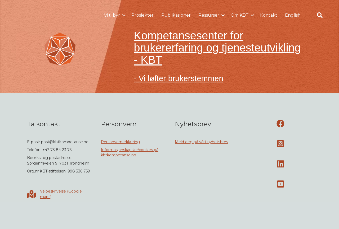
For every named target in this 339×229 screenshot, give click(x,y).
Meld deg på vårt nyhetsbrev (201, 141)
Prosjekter (142, 15)
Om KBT (240, 15)
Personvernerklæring (120, 141)
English (293, 15)
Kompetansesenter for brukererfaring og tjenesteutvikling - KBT (217, 47)
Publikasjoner (176, 15)
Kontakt (268, 15)
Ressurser (208, 15)
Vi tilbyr (112, 15)
